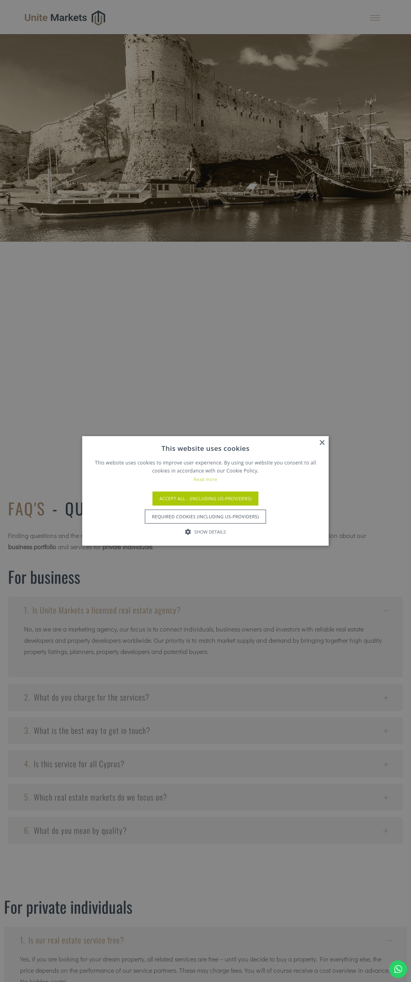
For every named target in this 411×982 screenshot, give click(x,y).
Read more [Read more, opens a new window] (206, 479)
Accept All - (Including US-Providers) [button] (205, 499)
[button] (205, 532)
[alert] (205, 491)
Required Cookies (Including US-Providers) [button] (205, 517)
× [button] (322, 443)
